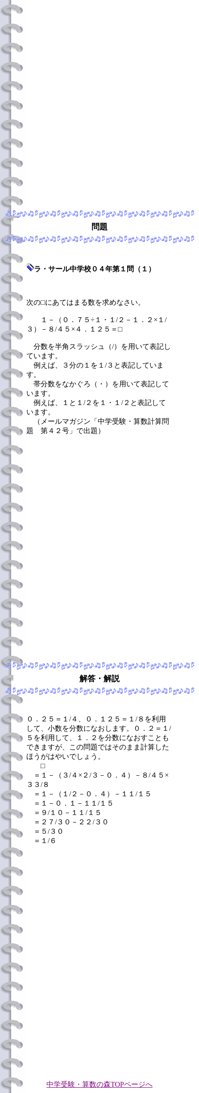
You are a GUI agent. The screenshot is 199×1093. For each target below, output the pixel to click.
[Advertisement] (99, 103)
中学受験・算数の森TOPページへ (99, 1084)
